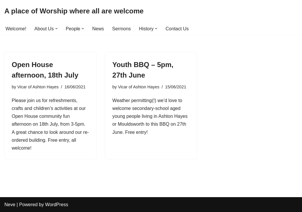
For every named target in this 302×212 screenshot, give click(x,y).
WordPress (56, 204)
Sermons (121, 28)
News (98, 28)
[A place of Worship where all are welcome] (74, 11)
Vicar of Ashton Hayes (37, 87)
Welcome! (16, 28)
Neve (9, 204)
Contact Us (177, 28)
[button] (56, 28)
